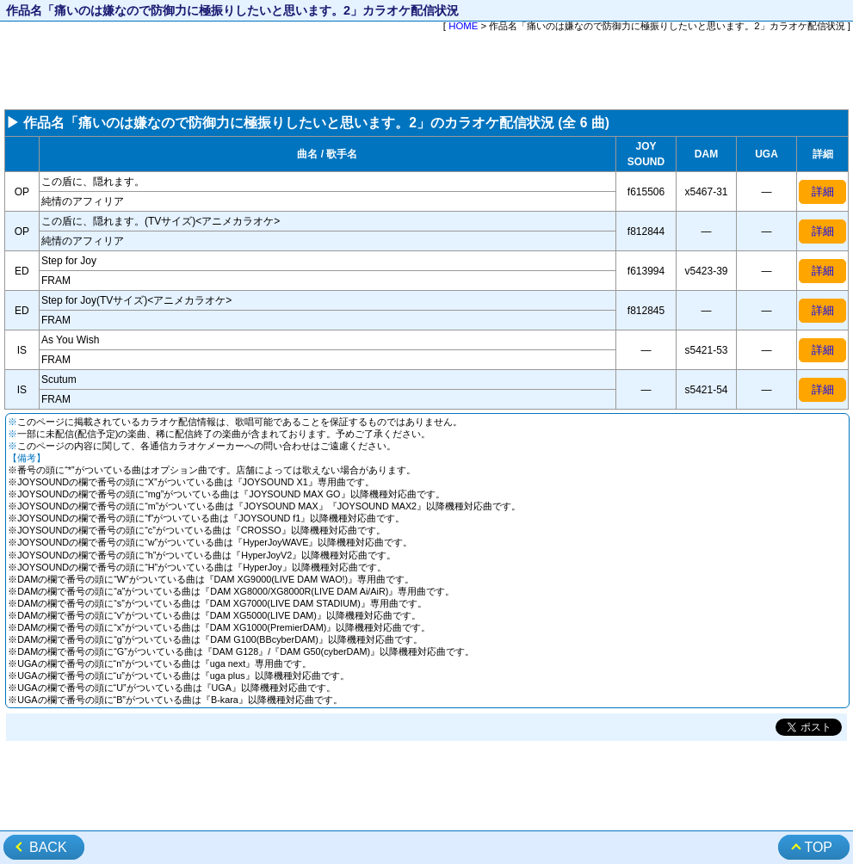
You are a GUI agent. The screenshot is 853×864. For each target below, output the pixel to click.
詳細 (823, 191)
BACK (48, 847)
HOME (463, 26)
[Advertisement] (426, 72)
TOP (818, 847)
